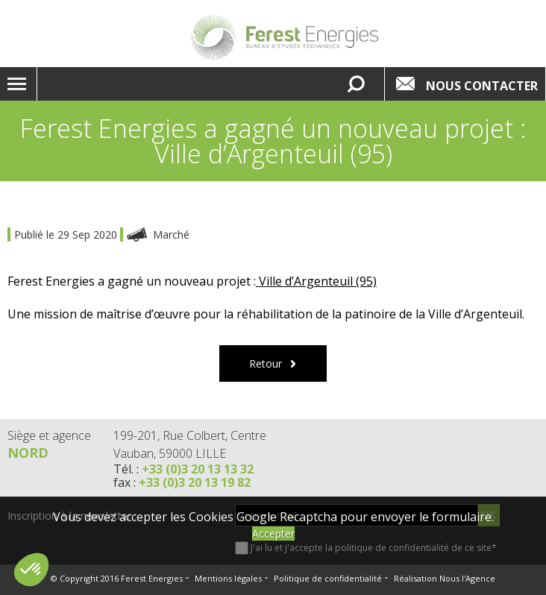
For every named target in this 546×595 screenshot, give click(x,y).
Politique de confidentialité (328, 578)
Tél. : (183, 469)
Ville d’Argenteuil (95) (316, 281)
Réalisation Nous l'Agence (444, 578)
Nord (27, 453)
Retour (265, 363)
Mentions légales (228, 578)
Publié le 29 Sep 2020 (67, 234)
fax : (182, 482)
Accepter (273, 533)
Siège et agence (49, 435)
